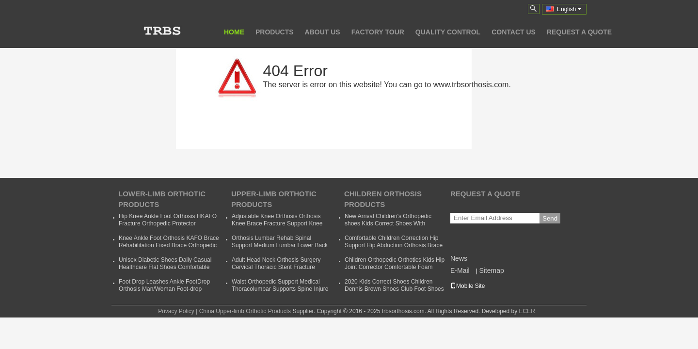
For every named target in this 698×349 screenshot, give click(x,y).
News (458, 258)
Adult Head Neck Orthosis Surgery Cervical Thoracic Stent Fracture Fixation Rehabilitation (276, 267)
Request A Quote (579, 32)
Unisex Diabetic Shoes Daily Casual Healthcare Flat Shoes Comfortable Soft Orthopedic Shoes (165, 267)
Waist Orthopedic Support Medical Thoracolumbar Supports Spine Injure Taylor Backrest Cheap (280, 289)
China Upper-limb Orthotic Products (245, 311)
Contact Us (514, 32)
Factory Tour (377, 32)
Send (549, 218)
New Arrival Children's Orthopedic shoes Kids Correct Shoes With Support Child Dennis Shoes (388, 223)
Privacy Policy (176, 311)
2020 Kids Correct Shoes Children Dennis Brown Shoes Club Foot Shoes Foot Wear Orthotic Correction (394, 289)
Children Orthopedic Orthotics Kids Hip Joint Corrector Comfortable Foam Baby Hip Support (394, 267)
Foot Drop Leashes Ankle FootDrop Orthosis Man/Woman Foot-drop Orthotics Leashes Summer (164, 289)
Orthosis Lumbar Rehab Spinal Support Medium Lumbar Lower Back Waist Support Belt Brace (280, 245)
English (569, 9)
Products (274, 32)
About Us (322, 32)
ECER (527, 311)
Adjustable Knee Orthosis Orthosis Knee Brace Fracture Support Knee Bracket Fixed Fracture (277, 223)
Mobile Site (467, 286)
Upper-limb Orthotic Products (274, 199)
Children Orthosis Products (383, 199)
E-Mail (460, 270)
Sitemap (491, 270)
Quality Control (447, 32)
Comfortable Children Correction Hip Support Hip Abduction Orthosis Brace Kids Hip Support (394, 245)
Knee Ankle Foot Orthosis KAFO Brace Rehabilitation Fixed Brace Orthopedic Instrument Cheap (169, 245)
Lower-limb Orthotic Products (162, 199)
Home (234, 32)
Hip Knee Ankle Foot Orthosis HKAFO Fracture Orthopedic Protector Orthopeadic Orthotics (168, 223)
